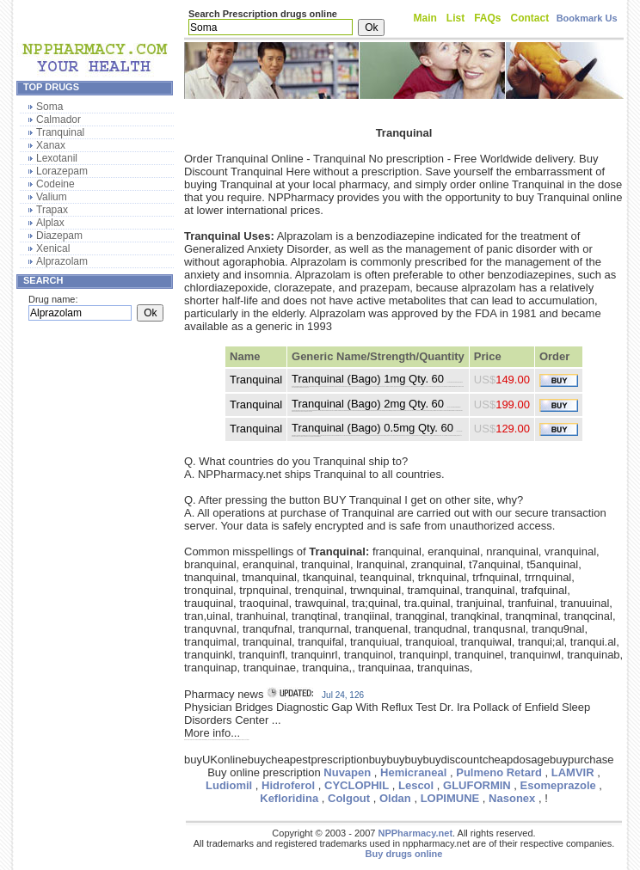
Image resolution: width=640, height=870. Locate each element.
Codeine (55, 184)
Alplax (50, 223)
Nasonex (512, 798)
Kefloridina (289, 798)
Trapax (52, 210)
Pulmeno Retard (499, 772)
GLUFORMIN (477, 785)
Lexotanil (56, 158)
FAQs (487, 18)
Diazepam (59, 236)
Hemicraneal (413, 772)
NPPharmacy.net (415, 833)
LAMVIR (572, 772)
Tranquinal (60, 132)
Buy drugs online (404, 854)
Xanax (50, 145)
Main (425, 18)
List (455, 18)
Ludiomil (229, 785)
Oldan (395, 798)
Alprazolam (62, 261)
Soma (49, 107)
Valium (51, 197)
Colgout (349, 798)
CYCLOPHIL (356, 785)
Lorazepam (62, 171)
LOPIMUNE (450, 798)
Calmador (58, 119)
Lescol (416, 785)
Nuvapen (347, 772)
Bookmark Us (587, 18)
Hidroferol (288, 785)
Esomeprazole (558, 785)
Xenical (53, 248)
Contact (530, 18)
